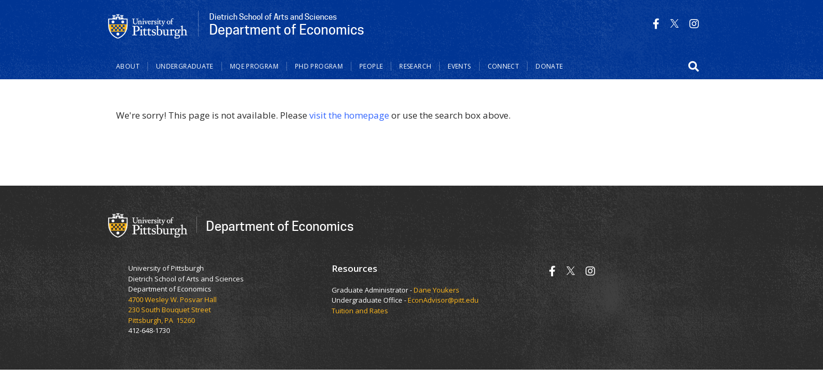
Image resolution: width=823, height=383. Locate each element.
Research (415, 66)
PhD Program (319, 66)
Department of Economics (280, 226)
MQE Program (254, 66)
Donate (549, 66)
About (127, 66)
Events (459, 66)
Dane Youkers (436, 290)
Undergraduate (184, 66)
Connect (504, 66)
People (371, 66)
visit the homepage (349, 115)
